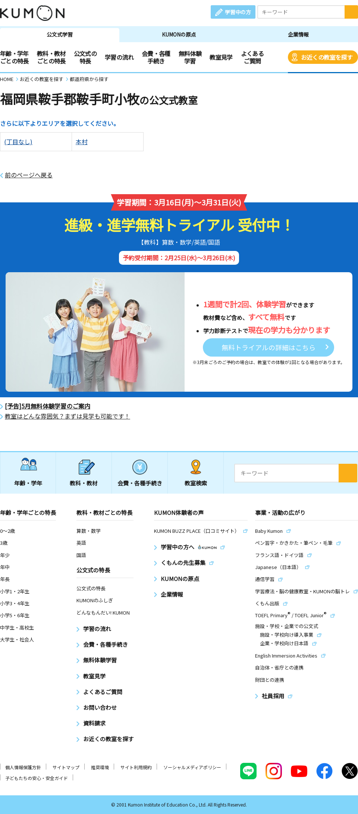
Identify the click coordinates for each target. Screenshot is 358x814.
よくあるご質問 (252, 57)
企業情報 (298, 34)
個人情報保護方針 (23, 767)
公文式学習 (60, 34)
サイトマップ (66, 767)
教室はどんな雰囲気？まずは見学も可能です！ (67, 416)
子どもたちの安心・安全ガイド (36, 778)
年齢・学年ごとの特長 (14, 57)
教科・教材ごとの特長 (51, 57)
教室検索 (196, 483)
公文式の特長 (85, 57)
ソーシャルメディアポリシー (192, 767)
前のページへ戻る (29, 175)
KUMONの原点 (179, 34)
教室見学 (221, 57)
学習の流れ (119, 57)
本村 (82, 141)
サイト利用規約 (136, 767)
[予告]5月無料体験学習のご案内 (47, 406)
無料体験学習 (190, 57)
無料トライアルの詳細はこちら (268, 347)
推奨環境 (100, 767)
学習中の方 (238, 12)
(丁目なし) (18, 141)
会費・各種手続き (156, 57)
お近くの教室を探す (326, 57)
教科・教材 (84, 483)
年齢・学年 (28, 483)
